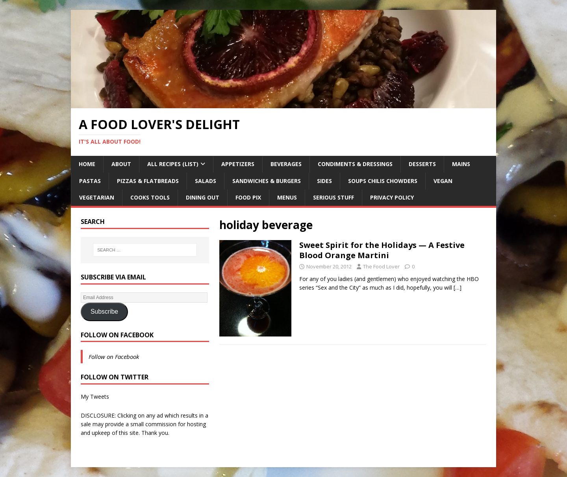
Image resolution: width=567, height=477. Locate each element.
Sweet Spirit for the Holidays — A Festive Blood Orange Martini (382, 250)
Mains (461, 164)
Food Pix (248, 197)
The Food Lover (381, 266)
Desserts (422, 164)
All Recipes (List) (172, 164)
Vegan (443, 181)
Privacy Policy (392, 197)
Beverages (286, 164)
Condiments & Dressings (355, 164)
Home (87, 164)
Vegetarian (96, 197)
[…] (457, 287)
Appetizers (237, 164)
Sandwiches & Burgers (266, 181)
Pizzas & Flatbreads (148, 181)
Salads (205, 181)
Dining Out (202, 197)
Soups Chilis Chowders (382, 181)
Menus (287, 197)
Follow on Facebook (117, 335)
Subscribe (104, 311)
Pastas (90, 181)
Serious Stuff (333, 197)
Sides (324, 181)
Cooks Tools (150, 197)
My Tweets (95, 396)
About (121, 164)
